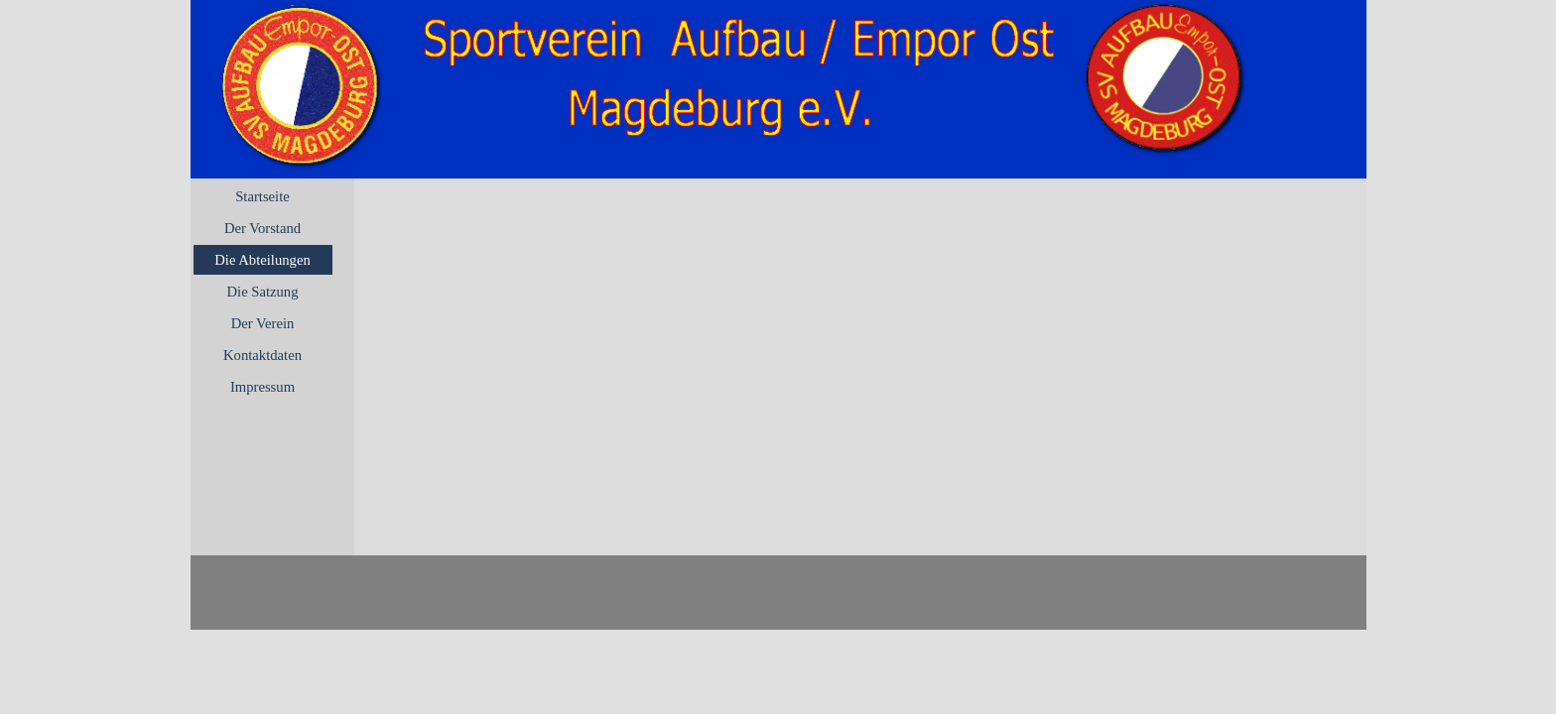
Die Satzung (262, 291)
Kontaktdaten (262, 355)
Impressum (262, 387)
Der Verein (263, 323)
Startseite (262, 196)
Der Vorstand (262, 228)
